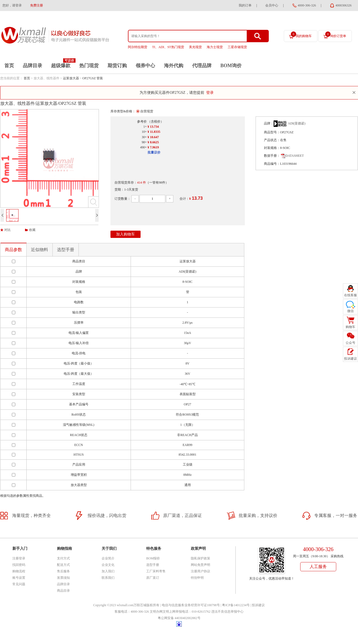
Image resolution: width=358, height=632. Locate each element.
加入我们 (108, 571)
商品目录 (63, 590)
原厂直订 (152, 578)
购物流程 (18, 571)
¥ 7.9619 (153, 147)
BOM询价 (231, 65)
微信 (350, 311)
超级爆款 (60, 65)
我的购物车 (301, 34)
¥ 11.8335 (154, 132)
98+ (144, 142)
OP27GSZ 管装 (92, 78)
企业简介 (108, 558)
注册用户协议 (200, 571)
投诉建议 (258, 605)
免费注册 (36, 5)
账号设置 (18, 578)
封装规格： (272, 148)
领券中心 (145, 65)
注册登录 (18, 558)
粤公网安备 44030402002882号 (179, 618)
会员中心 (271, 5)
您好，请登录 (12, 5)
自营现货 (146, 111)
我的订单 (245, 5)
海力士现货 (215, 47)
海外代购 (173, 65)
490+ (143, 147)
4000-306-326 (307, 5)
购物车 (350, 327)
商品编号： (272, 164)
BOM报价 (153, 558)
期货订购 (117, 65)
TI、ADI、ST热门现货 (168, 47)
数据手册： (272, 156)
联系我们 (108, 578)
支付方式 (63, 558)
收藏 (32, 230)
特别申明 (197, 578)
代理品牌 (202, 65)
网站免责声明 (200, 565)
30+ (144, 137)
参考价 (142, 121)
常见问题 (18, 584)
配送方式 (63, 565)
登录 (210, 93)
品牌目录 (32, 65)
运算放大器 (71, 78)
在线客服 (350, 295)
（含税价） (156, 121)
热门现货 (89, 65)
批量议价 (154, 152)
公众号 (350, 343)
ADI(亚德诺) (296, 123)
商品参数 (13, 249)
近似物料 (39, 249)
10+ (144, 132)
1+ (145, 126)
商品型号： (272, 132)
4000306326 (343, 5)
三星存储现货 (237, 47)
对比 (7, 230)
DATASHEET (292, 156)
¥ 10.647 (153, 137)
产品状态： (272, 140)
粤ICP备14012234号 (236, 605)
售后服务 (63, 571)
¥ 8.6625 (153, 142)
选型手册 (65, 249)
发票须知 (63, 578)
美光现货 (195, 47)
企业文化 (108, 565)
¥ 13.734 (153, 126)
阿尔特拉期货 (137, 47)
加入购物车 (125, 234)
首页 (9, 65)
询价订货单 (335, 34)
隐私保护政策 (200, 558)
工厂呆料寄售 (156, 571)
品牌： (269, 123)
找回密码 (18, 565)
